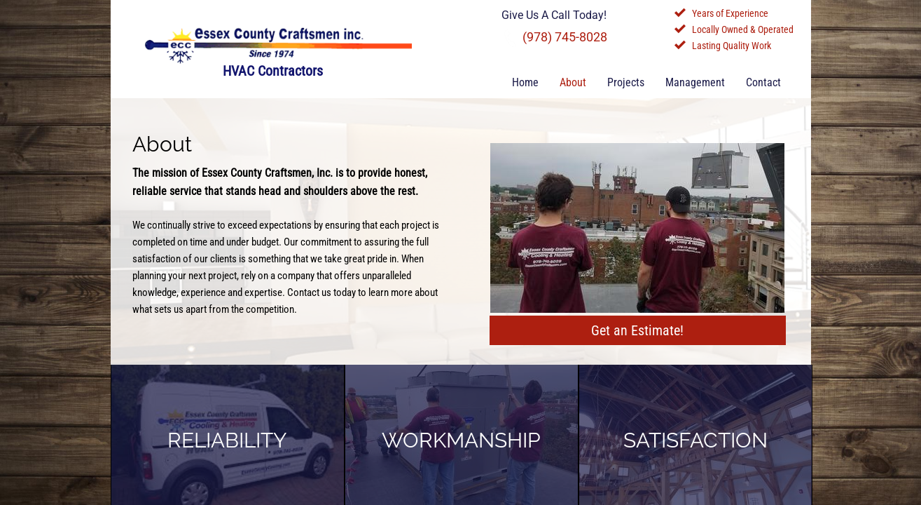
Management (695, 82)
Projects (625, 82)
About (573, 82)
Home (525, 82)
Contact (763, 82)
